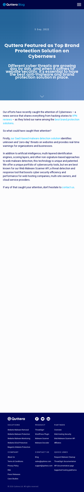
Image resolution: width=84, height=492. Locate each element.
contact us (68, 187)
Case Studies (13, 479)
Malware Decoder (42, 443)
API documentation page (64, 466)
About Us (11, 457)
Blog (37, 457)
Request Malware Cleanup (64, 457)
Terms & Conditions (15, 461)
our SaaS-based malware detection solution (35, 138)
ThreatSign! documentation (65, 461)
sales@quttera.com (43, 461)
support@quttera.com (43, 466)
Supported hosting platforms (65, 470)
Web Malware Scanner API (64, 438)
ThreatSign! (39, 430)
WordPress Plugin (42, 434)
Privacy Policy (13, 466)
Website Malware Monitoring (19, 438)
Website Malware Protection (19, 434)
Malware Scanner (42, 438)
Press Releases (14, 474)
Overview (58, 430)
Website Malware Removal (18, 430)
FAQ (9, 470)
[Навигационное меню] (79, 4)
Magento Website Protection (19, 447)
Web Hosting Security (62, 434)
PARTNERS (59, 425)
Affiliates (57, 443)
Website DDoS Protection (17, 443)
